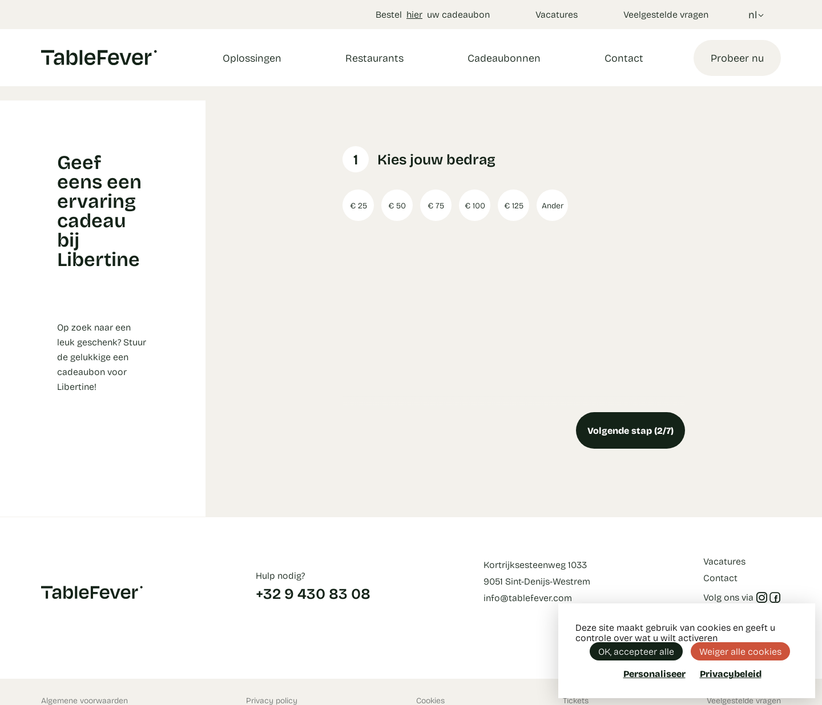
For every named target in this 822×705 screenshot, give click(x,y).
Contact (624, 57)
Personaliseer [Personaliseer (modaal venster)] (654, 673)
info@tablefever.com (527, 597)
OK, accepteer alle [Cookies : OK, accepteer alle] (636, 651)
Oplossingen (252, 57)
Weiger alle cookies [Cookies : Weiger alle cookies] (740, 651)
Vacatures (556, 14)
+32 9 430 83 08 (313, 593)
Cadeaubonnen (504, 57)
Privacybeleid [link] (730, 673)
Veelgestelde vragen (665, 14)
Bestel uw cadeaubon (433, 14)
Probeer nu (737, 57)
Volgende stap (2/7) (630, 430)
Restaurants (374, 57)
